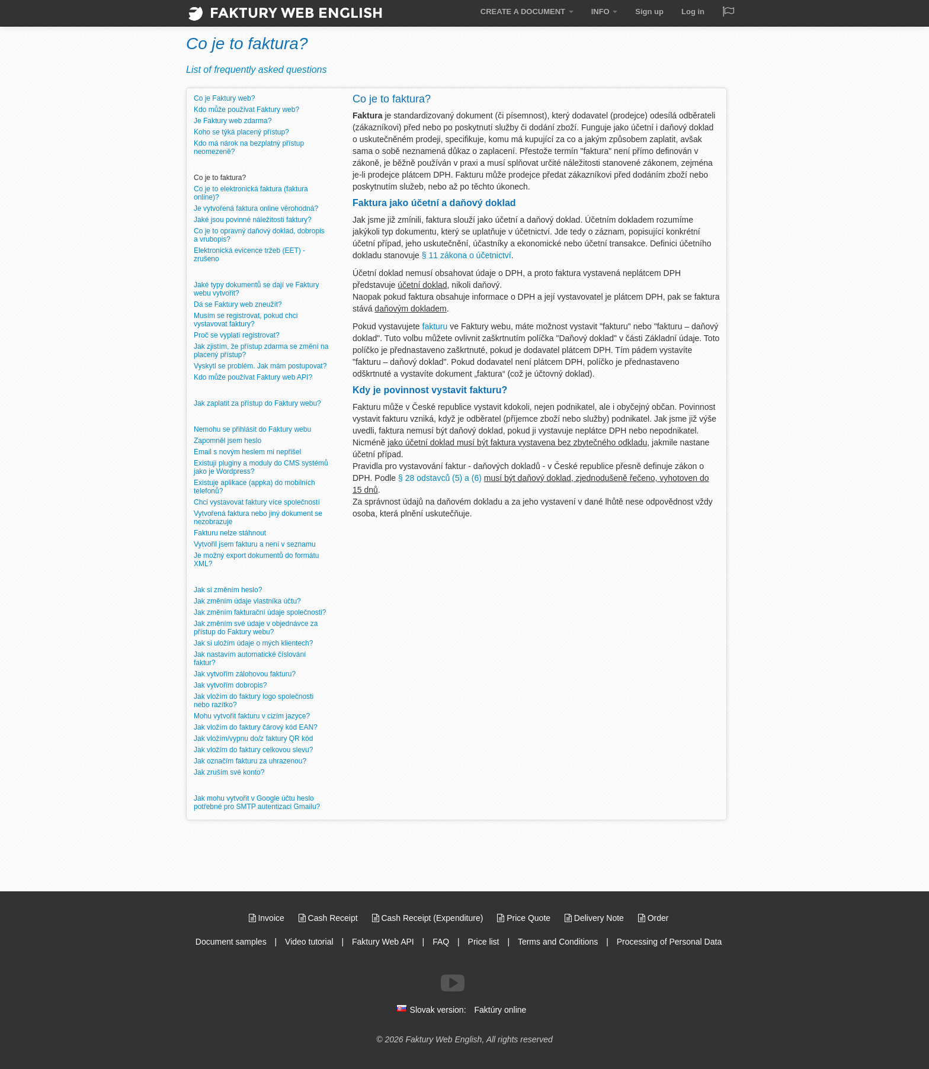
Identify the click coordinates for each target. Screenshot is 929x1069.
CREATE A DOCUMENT (527, 11)
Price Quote (525, 918)
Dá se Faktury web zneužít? (238, 304)
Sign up (649, 11)
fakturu (435, 326)
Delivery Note (595, 918)
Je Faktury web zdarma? (232, 121)
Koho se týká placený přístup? (241, 132)
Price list (483, 941)
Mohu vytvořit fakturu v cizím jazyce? (252, 716)
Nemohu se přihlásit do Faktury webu (252, 429)
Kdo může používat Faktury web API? (253, 377)
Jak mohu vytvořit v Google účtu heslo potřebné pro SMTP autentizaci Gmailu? (257, 802)
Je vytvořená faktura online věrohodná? (256, 208)
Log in (692, 11)
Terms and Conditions (558, 941)
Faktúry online (500, 1010)
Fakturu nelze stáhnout (230, 533)
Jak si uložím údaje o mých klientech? (253, 643)
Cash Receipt (329, 918)
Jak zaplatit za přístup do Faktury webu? (257, 403)
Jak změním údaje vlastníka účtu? (247, 601)
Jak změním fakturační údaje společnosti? (260, 612)
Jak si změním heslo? (228, 590)
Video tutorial (309, 941)
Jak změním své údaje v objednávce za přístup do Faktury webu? (256, 627)
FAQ (441, 941)
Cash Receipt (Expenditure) (429, 918)
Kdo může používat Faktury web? (246, 109)
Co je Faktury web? (224, 98)
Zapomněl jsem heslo (227, 440)
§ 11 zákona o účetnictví (466, 255)
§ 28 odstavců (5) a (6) (440, 478)
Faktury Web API (383, 941)
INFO (604, 11)
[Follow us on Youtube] (452, 983)
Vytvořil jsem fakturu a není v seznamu (255, 544)
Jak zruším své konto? (229, 772)
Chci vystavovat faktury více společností (257, 502)
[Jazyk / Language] (728, 12)
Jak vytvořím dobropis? (230, 685)
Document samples (231, 941)
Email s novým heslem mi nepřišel (247, 452)
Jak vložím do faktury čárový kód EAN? (256, 727)
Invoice (268, 918)
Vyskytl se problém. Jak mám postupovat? (260, 366)
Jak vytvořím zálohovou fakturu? (245, 674)
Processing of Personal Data (669, 941)
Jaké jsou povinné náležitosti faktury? (253, 220)
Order (653, 918)
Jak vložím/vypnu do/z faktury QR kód (253, 738)
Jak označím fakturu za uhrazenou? (250, 761)
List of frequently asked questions (256, 70)
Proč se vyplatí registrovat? (237, 335)
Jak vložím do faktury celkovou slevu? (253, 750)
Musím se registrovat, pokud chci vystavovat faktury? (245, 320)
